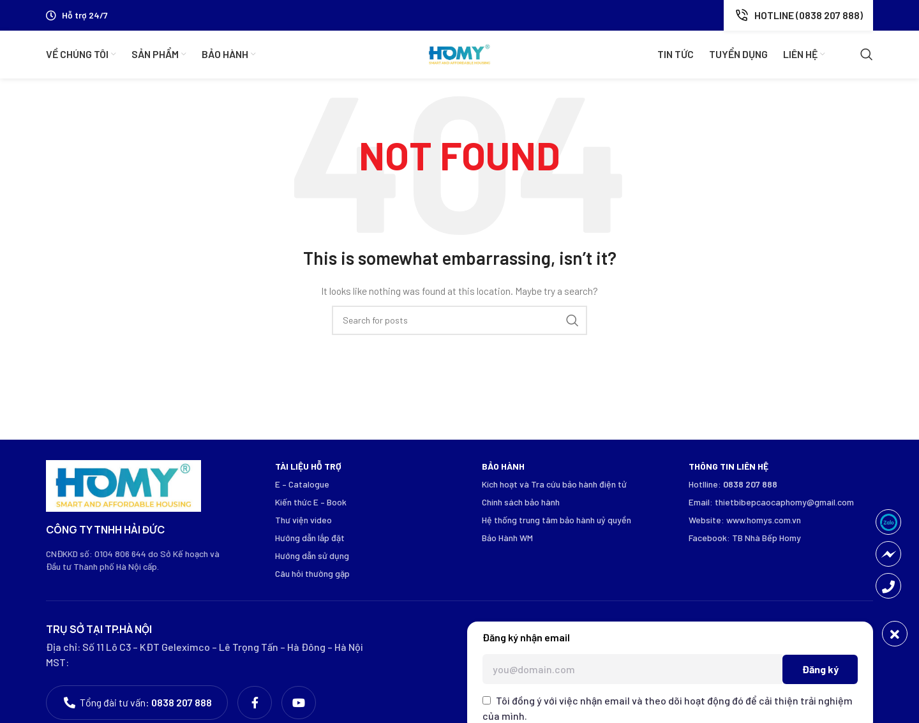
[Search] (866, 55)
